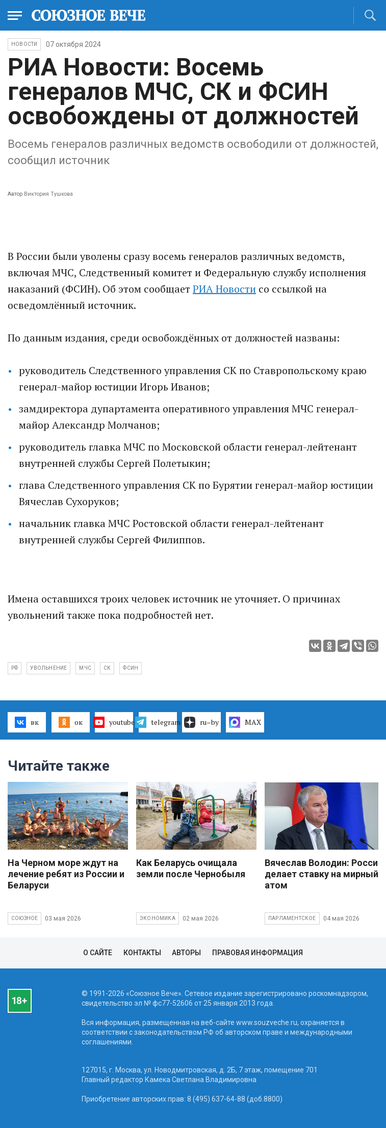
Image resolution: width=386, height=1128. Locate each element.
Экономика (157, 918)
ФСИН (130, 668)
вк (27, 722)
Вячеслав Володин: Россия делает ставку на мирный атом (324, 873)
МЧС (85, 668)
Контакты (142, 953)
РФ (14, 668)
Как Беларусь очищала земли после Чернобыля (190, 868)
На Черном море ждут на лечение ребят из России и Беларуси (66, 873)
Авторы (186, 953)
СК (107, 668)
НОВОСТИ (24, 44)
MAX (245, 722)
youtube (114, 722)
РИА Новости (224, 289)
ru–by (201, 722)
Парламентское (292, 918)
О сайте (97, 953)
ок (71, 722)
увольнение (48, 668)
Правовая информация (257, 953)
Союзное (24, 918)
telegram (158, 722)
